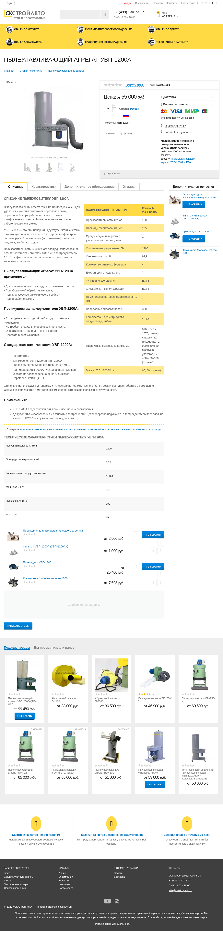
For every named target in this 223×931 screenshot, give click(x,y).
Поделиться (111, 173)
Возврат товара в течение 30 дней (187, 834)
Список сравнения (15, 888)
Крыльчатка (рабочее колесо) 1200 (45, 578)
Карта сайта (188, 3)
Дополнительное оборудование (89, 186)
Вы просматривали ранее (54, 647)
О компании (142, 3)
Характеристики (43, 186)
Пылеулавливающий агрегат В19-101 (107, 771)
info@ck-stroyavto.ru (178, 132)
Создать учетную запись (18, 876)
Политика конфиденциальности (111, 923)
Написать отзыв (134, 85)
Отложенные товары (16, 884)
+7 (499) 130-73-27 (129, 12)
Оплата (118, 873)
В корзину (154, 534)
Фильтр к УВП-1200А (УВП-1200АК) (45, 546)
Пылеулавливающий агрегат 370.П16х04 (64, 771)
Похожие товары (17, 647)
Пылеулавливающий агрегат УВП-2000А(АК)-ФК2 (22, 701)
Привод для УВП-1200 (37, 562)
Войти (7, 873)
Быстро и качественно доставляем (36, 834)
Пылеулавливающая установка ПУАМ (150, 771)
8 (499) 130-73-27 (175, 126)
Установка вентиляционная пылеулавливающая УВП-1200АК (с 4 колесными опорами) (198, 774)
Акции (127, 3)
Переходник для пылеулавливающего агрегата (53, 530)
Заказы (8, 880)
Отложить (111, 133)
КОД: (153, 85)
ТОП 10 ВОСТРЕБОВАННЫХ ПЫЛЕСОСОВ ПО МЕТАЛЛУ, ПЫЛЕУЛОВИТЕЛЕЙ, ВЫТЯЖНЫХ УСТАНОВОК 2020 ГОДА (91, 429)
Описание (15, 186)
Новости (158, 3)
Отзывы (129, 186)
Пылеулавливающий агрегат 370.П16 (20, 771)
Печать (11, 82)
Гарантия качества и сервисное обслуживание (111, 834)
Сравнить (128, 133)
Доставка (119, 876)
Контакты (171, 3)
